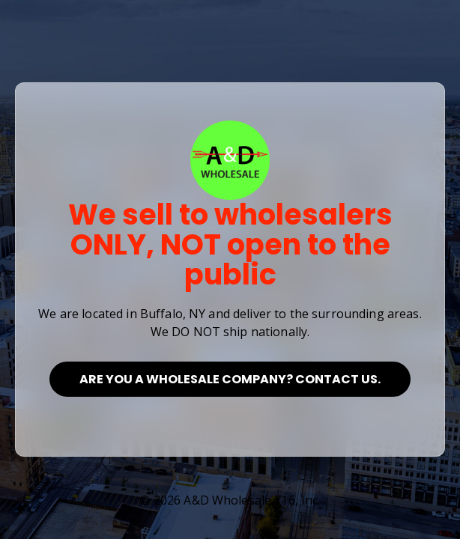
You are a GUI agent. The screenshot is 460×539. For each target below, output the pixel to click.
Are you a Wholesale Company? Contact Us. (230, 379)
